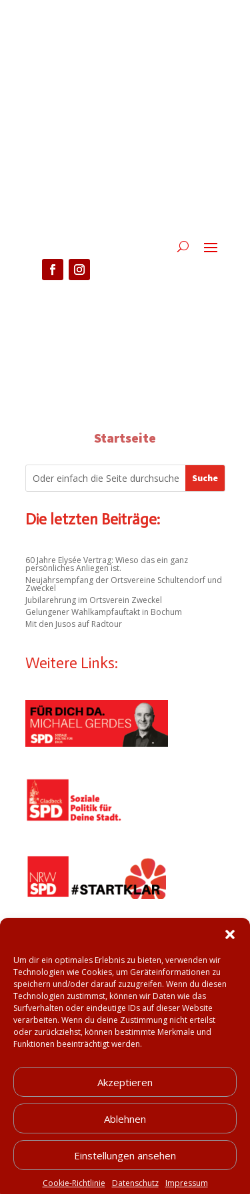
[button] (230, 948)
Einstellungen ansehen (125, 1169)
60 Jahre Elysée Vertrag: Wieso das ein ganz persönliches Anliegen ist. (106, 564)
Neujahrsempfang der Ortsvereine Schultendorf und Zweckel (123, 584)
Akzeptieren (125, 1096)
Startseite (125, 437)
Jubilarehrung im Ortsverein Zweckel (93, 600)
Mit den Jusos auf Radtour (73, 624)
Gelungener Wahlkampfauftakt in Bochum (103, 612)
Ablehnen (125, 1132)
